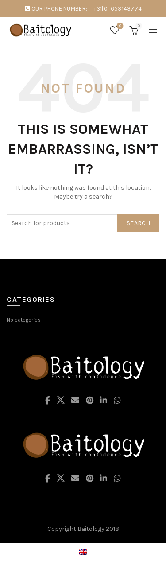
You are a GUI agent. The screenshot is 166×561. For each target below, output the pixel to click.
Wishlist (119, 26)
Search (138, 223)
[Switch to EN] (83, 551)
